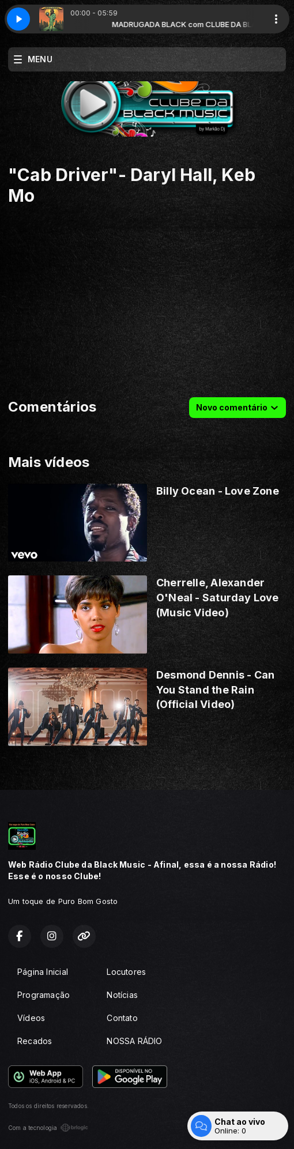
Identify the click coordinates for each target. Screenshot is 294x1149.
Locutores (126, 972)
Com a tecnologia (48, 1128)
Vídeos (31, 1018)
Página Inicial (42, 972)
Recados (34, 1041)
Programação (43, 995)
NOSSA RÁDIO (134, 1041)
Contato (122, 1018)
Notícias (122, 995)
